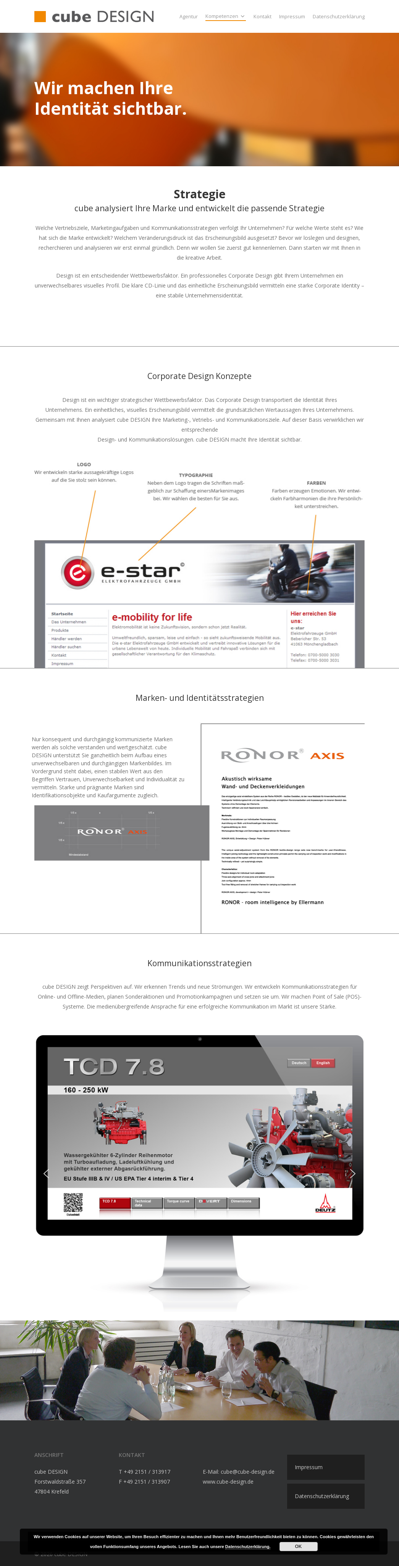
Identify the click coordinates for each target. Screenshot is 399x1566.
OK (298, 1546)
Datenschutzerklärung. (248, 1546)
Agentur (188, 16)
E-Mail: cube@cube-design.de (239, 1471)
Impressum (292, 16)
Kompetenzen (224, 16)
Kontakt (262, 16)
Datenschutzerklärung (339, 16)
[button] (46, 1174)
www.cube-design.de (228, 1481)
